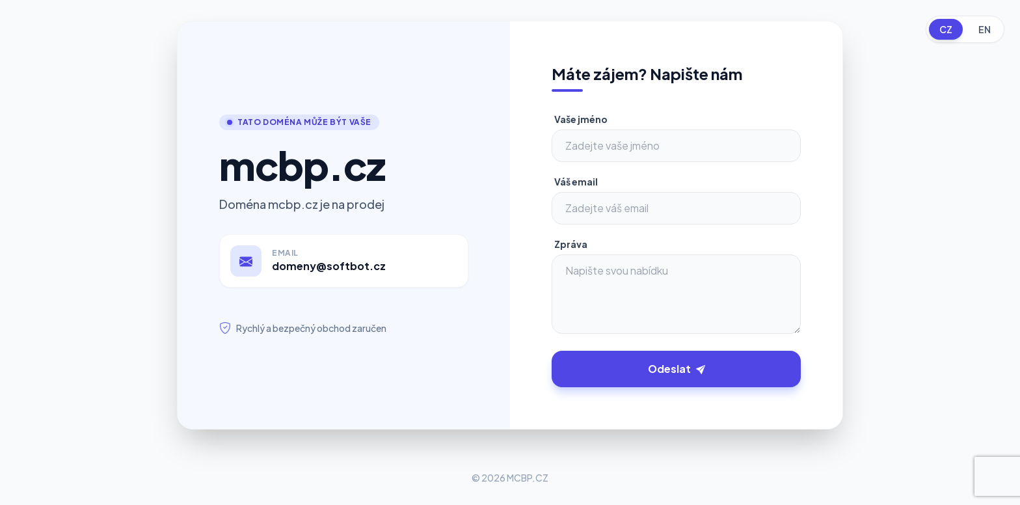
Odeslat (676, 368)
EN (984, 29)
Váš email (576, 181)
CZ (945, 29)
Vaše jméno (581, 119)
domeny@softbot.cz (329, 266)
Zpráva (570, 244)
